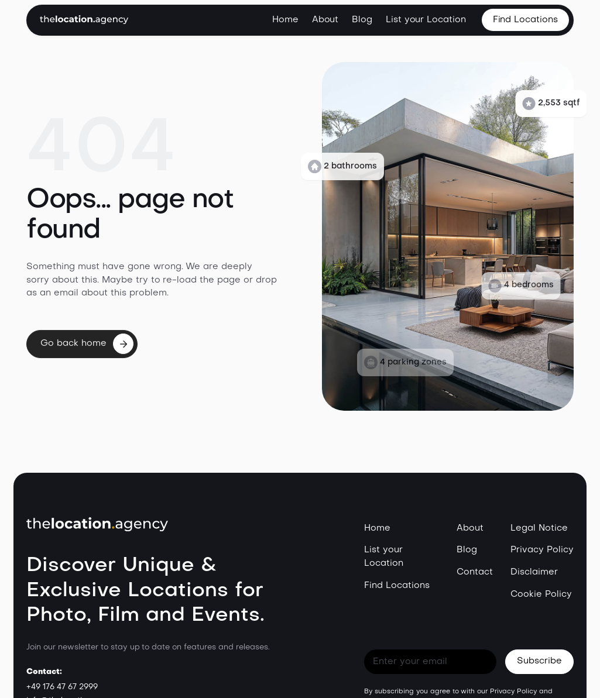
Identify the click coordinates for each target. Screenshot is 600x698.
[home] (84, 19)
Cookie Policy (541, 594)
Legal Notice (539, 528)
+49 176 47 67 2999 (61, 687)
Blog (362, 20)
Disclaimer (534, 572)
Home (285, 20)
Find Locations (397, 586)
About (325, 20)
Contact (475, 572)
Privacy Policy (542, 550)
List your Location (426, 20)
